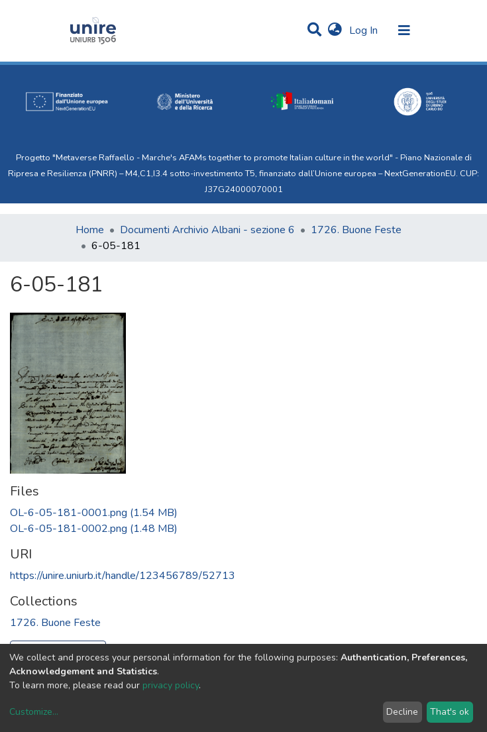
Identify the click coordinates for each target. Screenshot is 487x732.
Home (90, 230)
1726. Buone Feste (356, 230)
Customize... (33, 712)
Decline (402, 712)
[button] (335, 30)
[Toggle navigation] (404, 30)
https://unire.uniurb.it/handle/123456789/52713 (122, 575)
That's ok (449, 712)
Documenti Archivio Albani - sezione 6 (207, 230)
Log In (364, 30)
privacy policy (170, 685)
